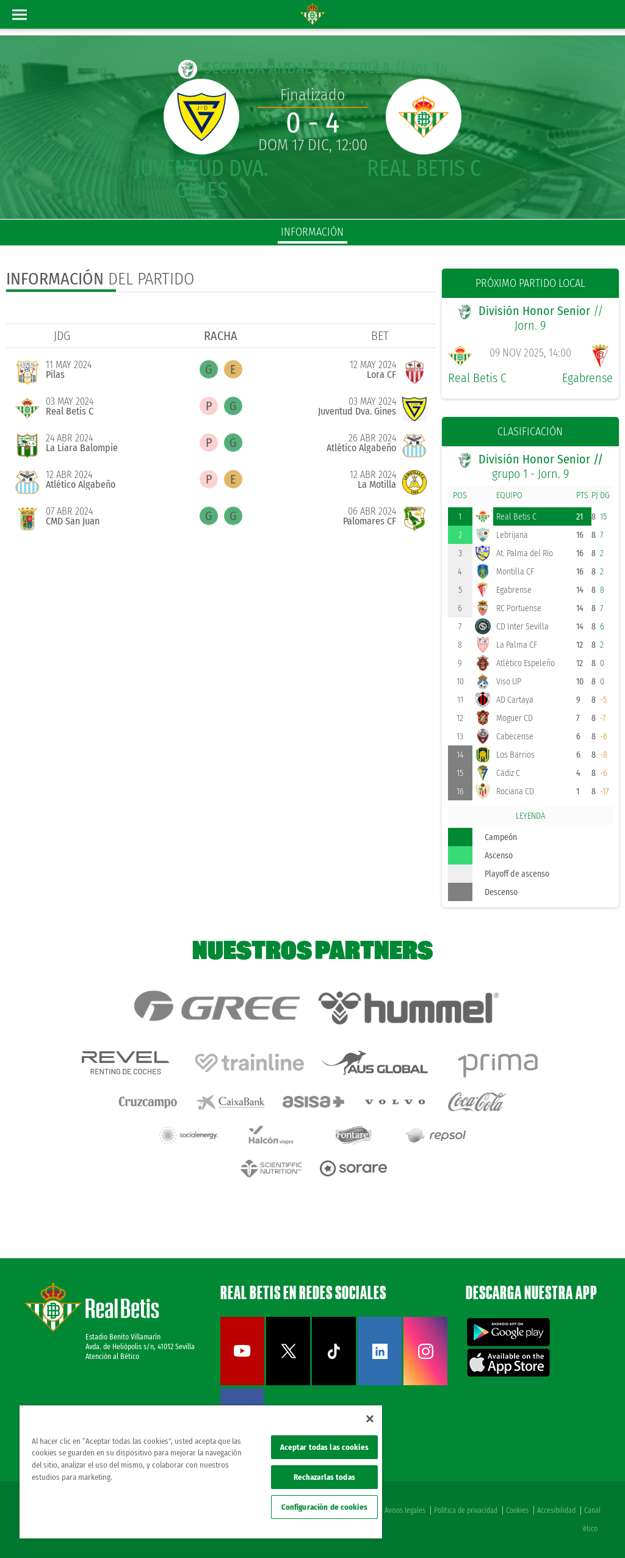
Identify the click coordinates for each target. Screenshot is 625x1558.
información (312, 232)
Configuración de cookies (324, 1507)
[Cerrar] (370, 1418)
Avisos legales (405, 1510)
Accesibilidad (556, 1510)
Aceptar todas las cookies (324, 1447)
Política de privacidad (465, 1510)
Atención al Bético (112, 1356)
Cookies (517, 1510)
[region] (201, 1471)
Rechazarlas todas (324, 1477)
